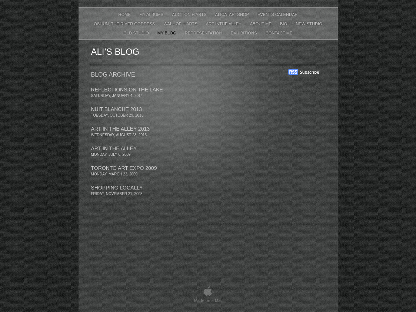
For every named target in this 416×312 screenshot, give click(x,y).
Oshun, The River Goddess (125, 23)
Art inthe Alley (224, 23)
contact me (279, 33)
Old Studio (136, 33)
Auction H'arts (189, 14)
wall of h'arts (180, 23)
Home (125, 14)
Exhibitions (244, 33)
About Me (261, 23)
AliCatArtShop (232, 14)
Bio (284, 23)
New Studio (309, 23)
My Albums (151, 14)
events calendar (277, 14)
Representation (204, 33)
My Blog (167, 33)
